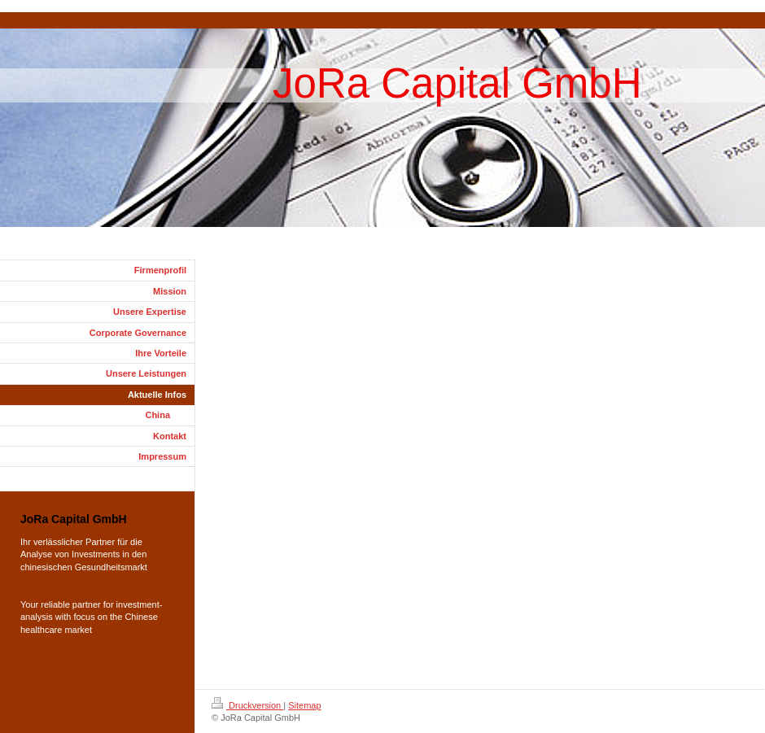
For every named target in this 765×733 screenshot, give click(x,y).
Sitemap (304, 705)
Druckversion (247, 705)
